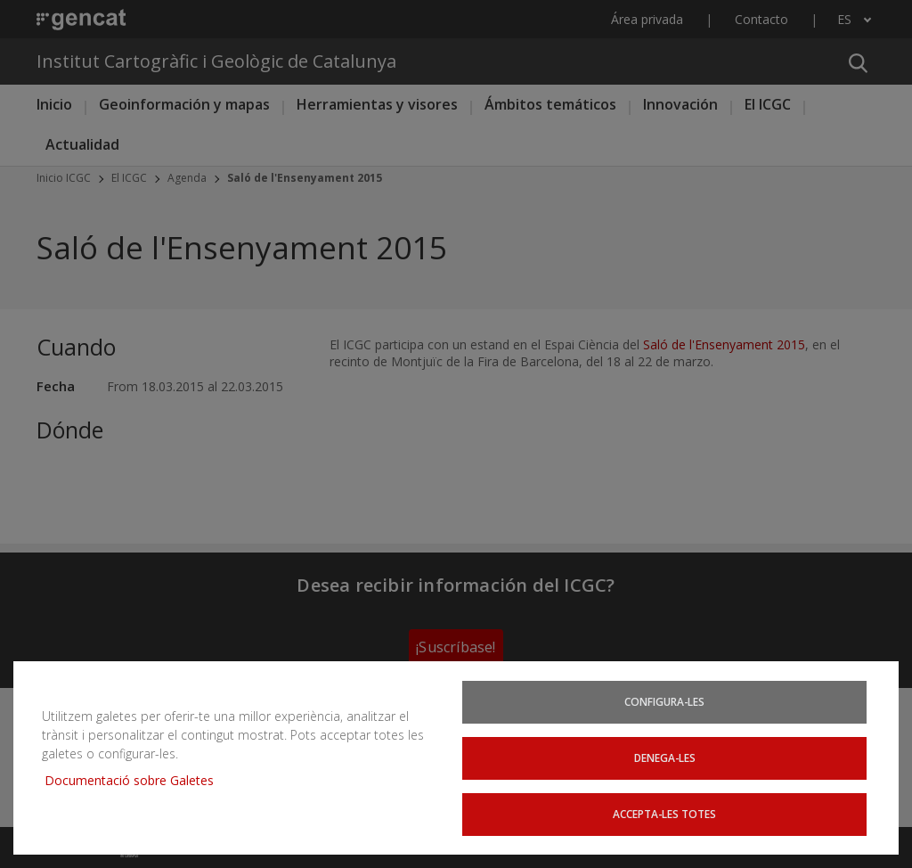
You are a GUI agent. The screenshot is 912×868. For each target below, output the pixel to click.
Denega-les (664, 759)
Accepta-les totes (665, 814)
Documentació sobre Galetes (136, 781)
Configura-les (664, 703)
